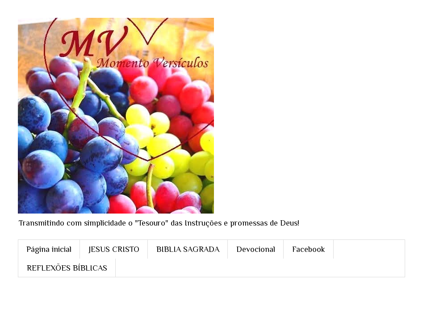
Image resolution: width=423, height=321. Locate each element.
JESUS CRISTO (113, 249)
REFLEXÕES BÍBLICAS (67, 267)
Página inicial (48, 249)
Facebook (308, 249)
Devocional (255, 249)
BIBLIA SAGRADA (187, 249)
